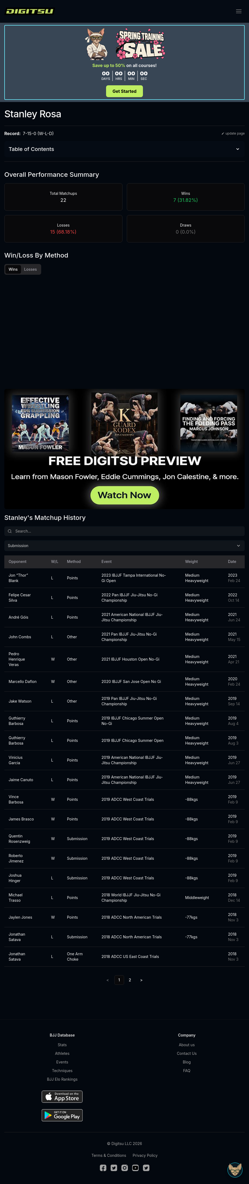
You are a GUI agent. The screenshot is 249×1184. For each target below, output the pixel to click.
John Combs (20, 637)
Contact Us (187, 1053)
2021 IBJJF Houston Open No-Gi (130, 659)
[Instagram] (124, 1168)
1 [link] (119, 980)
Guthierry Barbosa (17, 721)
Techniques (62, 1070)
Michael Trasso (16, 898)
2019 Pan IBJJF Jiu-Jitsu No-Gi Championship (129, 701)
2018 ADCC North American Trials (131, 917)
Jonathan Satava (17, 937)
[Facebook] (103, 1168)
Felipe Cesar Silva (20, 597)
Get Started (124, 91)
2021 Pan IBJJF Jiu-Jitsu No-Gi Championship (129, 637)
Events (62, 1062)
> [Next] (141, 980)
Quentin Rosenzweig (19, 839)
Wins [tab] (13, 269)
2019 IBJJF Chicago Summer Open (132, 740)
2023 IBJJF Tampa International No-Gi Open (133, 578)
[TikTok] (146, 1168)
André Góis (18, 617)
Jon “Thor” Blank (18, 578)
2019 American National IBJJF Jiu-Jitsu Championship (132, 760)
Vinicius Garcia (16, 760)
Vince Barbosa (16, 799)
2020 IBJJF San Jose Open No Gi (131, 681)
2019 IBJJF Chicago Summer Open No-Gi (132, 721)
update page (233, 133)
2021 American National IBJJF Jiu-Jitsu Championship (132, 617)
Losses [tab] (30, 269)
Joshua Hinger (15, 878)
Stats (62, 1044)
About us (187, 1044)
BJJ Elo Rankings (62, 1079)
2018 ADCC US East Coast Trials (130, 956)
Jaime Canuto (21, 779)
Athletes (62, 1053)
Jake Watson (20, 701)
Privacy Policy (145, 1155)
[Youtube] (135, 1168)
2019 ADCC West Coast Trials (127, 799)
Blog (187, 1062)
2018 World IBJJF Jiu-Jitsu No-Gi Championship (130, 898)
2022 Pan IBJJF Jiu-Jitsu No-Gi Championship (129, 597)
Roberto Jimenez (16, 858)
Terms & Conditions (109, 1155)
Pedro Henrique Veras (17, 659)
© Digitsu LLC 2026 (124, 1143)
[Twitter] (114, 1168)
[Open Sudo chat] (235, 1170)
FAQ (186, 1070)
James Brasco (21, 819)
